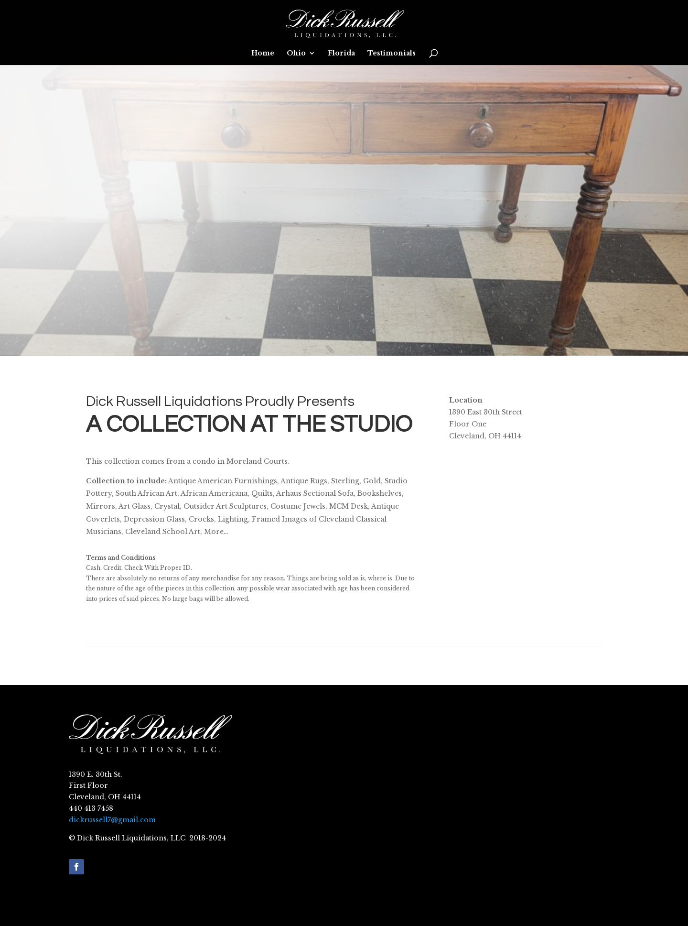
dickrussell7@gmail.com (112, 820)
